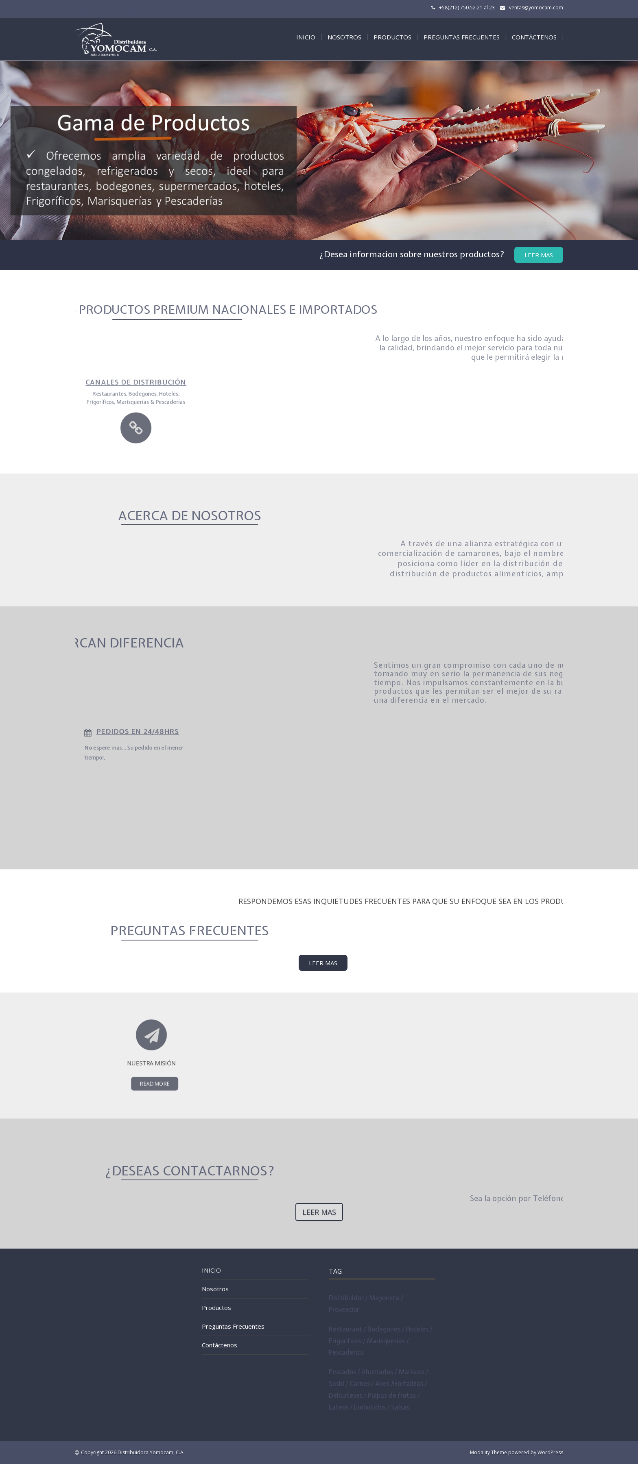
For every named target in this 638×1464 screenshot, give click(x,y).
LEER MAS (323, 963)
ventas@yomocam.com (536, 7)
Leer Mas (538, 255)
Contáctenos (534, 37)
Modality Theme (488, 1452)
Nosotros (344, 37)
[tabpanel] (319, 150)
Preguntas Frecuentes (462, 37)
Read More (152, 1065)
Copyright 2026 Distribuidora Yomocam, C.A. (133, 1452)
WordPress (550, 1452)
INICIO (305, 37)
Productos (392, 37)
